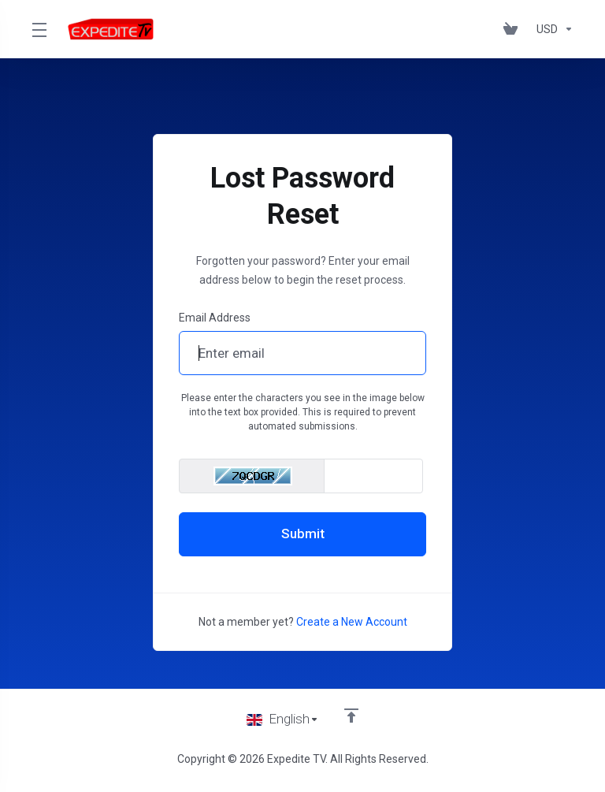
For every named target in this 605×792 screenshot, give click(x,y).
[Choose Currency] (551, 29)
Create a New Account (351, 621)
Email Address (215, 317)
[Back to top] (351, 715)
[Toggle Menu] (38, 29)
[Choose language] (283, 719)
